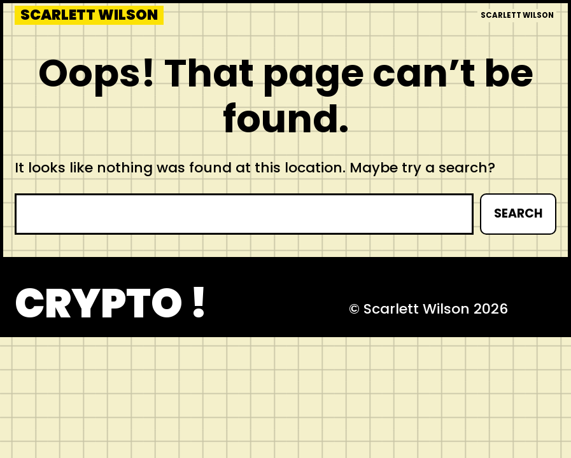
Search (518, 213)
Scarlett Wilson (89, 15)
